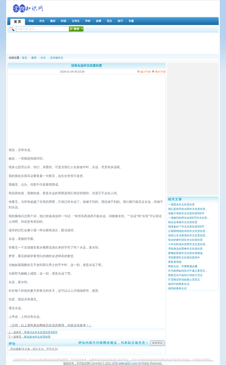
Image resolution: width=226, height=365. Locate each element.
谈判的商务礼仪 (177, 288)
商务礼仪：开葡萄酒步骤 (182, 266)
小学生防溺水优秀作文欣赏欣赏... (187, 244)
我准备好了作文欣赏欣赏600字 (186, 226)
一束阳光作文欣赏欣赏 (181, 204)
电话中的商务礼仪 (178, 284)
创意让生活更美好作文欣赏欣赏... (187, 235)
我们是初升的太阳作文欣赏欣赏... (187, 209)
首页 (24, 57)
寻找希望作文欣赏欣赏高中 (184, 257)
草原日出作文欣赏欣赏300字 (41, 332)
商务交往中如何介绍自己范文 (185, 275)
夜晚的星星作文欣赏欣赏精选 (185, 253)
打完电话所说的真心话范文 (184, 279)
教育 (34, 57)
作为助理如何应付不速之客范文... (187, 270)
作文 (43, 57)
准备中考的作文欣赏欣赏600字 (186, 213)
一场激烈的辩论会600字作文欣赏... (188, 217)
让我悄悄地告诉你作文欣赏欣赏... (187, 231)
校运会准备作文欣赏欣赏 (182, 222)
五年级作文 (56, 57)
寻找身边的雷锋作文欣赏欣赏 (185, 248)
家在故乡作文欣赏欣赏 (37, 336)
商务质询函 (174, 261)
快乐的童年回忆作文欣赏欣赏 (185, 239)
